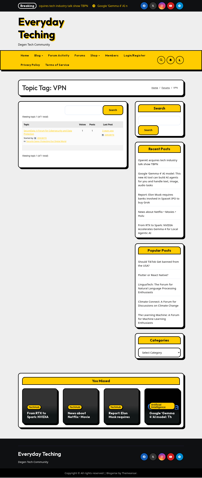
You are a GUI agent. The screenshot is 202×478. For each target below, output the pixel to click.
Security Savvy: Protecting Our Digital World (46, 141)
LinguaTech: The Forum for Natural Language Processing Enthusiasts (157, 288)
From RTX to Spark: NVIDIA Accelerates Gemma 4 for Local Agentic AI (158, 229)
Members (112, 55)
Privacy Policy (30, 65)
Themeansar (129, 473)
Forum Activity (58, 55)
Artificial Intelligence (158, 406)
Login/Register (134, 55)
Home (25, 55)
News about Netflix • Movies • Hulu (80, 417)
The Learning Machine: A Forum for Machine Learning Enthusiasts (158, 319)
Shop (94, 55)
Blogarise (112, 473)
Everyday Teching (41, 28)
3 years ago (108, 130)
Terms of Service (57, 65)
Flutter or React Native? (153, 275)
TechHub (34, 407)
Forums (80, 55)
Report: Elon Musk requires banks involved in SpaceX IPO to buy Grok (158, 198)
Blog (37, 55)
